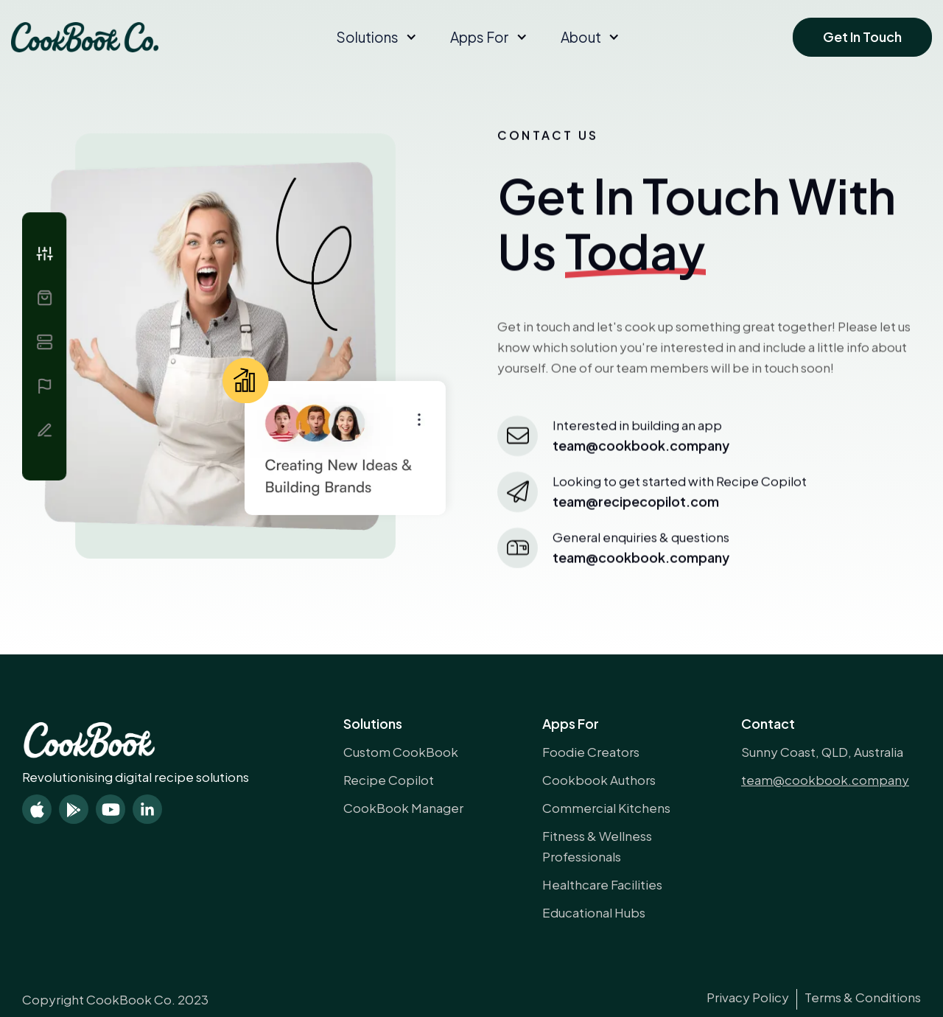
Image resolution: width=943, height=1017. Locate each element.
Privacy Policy (748, 997)
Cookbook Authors (599, 780)
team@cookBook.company (641, 448)
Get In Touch (862, 36)
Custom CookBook (400, 752)
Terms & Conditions (862, 997)
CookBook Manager (403, 808)
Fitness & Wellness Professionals (597, 846)
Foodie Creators (590, 752)
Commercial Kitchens (606, 808)
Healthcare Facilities (602, 884)
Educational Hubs (593, 912)
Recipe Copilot (388, 780)
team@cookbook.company (641, 560)
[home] (84, 37)
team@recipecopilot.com (636, 504)
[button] (375, 37)
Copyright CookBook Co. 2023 (115, 999)
